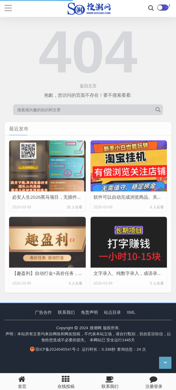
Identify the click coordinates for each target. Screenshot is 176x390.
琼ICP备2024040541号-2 (54, 349)
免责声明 (89, 312)
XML (131, 312)
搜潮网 (95, 327)
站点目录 (112, 312)
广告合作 (43, 312)
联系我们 (66, 312)
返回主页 (88, 86)
